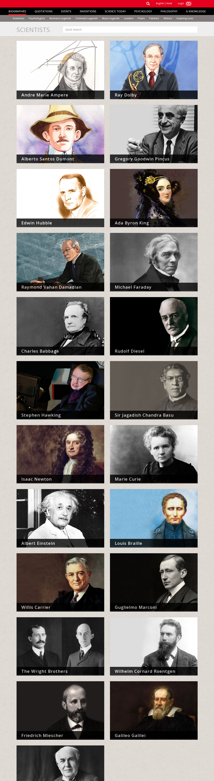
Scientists (18, 18)
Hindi (169, 3)
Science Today (115, 11)
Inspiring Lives (185, 18)
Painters (154, 18)
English (160, 3)
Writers (168, 18)
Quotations (44, 11)
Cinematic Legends (87, 18)
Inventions (88, 11)
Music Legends (111, 18)
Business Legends (60, 18)
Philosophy (168, 11)
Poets (141, 18)
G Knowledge (196, 11)
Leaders (128, 18)
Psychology (143, 11)
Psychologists (37, 18)
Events (66, 11)
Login (181, 3)
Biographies (17, 11)
